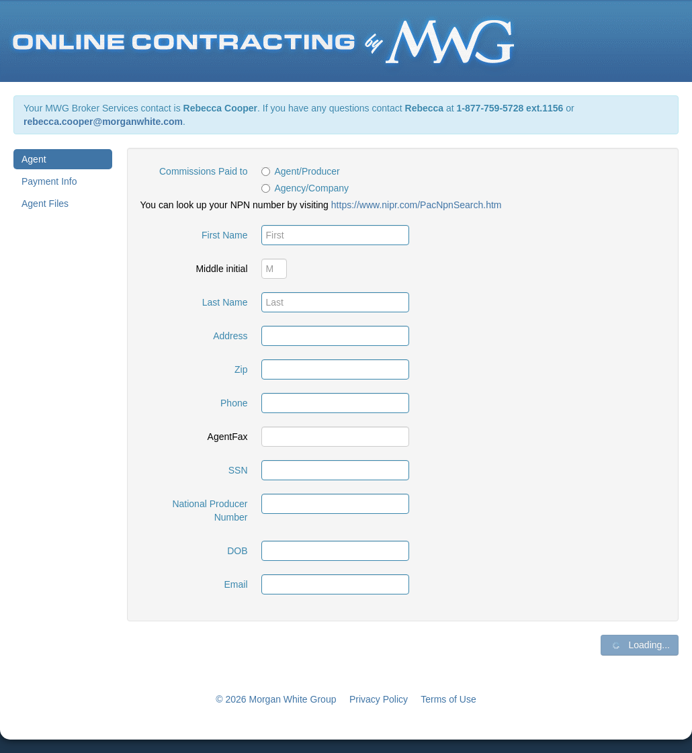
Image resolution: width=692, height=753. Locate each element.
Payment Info (49, 181)
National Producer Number (209, 510)
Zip (240, 369)
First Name (224, 235)
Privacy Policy (378, 699)
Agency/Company (305, 188)
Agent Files (45, 203)
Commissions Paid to (203, 171)
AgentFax (228, 436)
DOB (237, 550)
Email (235, 584)
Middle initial (221, 268)
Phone (233, 403)
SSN (238, 470)
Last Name (225, 302)
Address (230, 335)
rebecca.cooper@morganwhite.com (103, 121)
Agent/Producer (300, 171)
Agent (33, 159)
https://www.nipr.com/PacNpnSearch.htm (416, 205)
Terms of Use (448, 699)
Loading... (639, 645)
